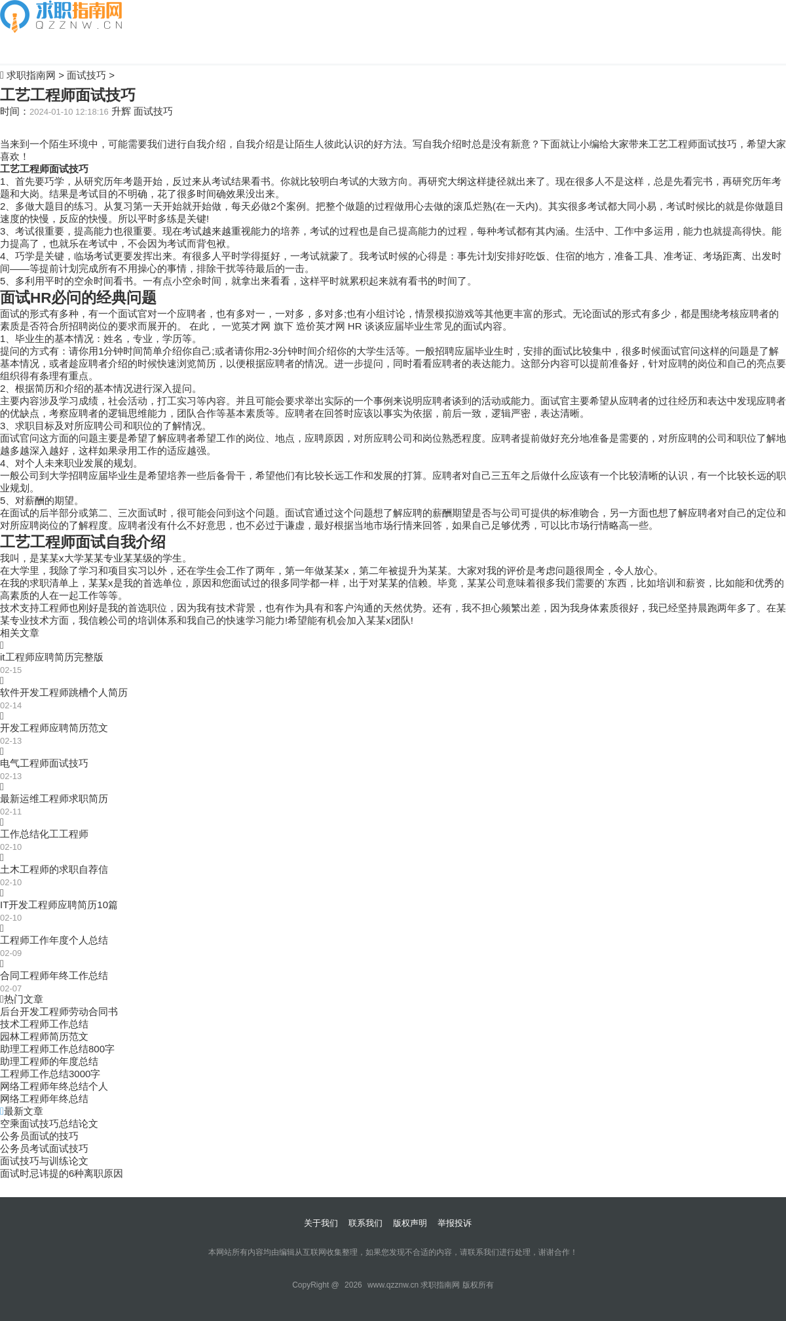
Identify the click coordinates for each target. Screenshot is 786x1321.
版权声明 (410, 1223)
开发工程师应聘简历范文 (54, 727)
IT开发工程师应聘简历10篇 (59, 904)
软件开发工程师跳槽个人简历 (64, 692)
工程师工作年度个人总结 (54, 940)
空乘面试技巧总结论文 (49, 1123)
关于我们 (321, 1223)
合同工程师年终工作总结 (54, 975)
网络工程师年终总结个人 (54, 1086)
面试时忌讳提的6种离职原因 (61, 1173)
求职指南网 (31, 75)
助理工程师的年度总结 (49, 1061)
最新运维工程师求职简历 (54, 798)
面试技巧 (86, 75)
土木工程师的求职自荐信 (54, 869)
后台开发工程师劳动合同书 (59, 1011)
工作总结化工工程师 (44, 833)
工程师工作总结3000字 (50, 1073)
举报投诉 (455, 1223)
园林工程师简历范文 (44, 1036)
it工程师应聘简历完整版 (51, 656)
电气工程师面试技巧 (44, 763)
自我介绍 (19, 48)
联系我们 (365, 1223)
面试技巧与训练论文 (44, 1160)
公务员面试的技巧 (39, 1135)
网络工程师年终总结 (44, 1098)
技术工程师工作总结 (44, 1023)
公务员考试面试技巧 (44, 1148)
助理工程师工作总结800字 (57, 1048)
